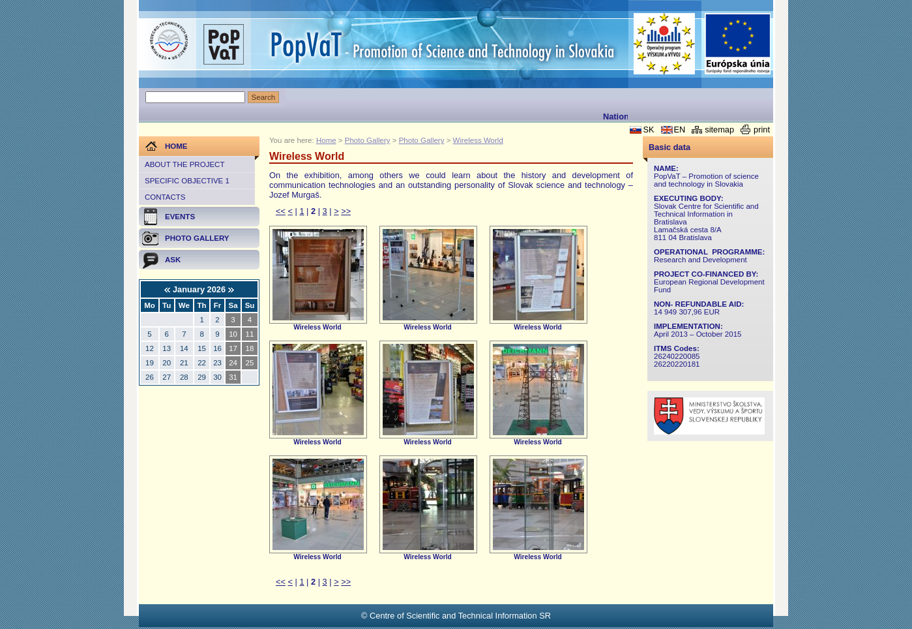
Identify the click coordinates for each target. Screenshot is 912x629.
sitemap (719, 129)
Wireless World (478, 140)
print (762, 129)
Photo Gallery (367, 140)
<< (281, 211)
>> (346, 211)
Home (326, 140)
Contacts (165, 197)
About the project (184, 164)
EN (680, 129)
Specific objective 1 (187, 181)
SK (648, 129)
